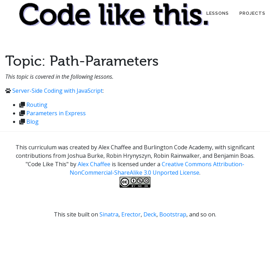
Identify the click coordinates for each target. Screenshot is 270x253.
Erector (131, 214)
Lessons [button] (217, 13)
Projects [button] (252, 13)
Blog (32, 121)
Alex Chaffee (94, 164)
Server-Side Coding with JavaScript (57, 91)
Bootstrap (172, 214)
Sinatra (108, 214)
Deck (149, 214)
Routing (36, 105)
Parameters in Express (56, 113)
